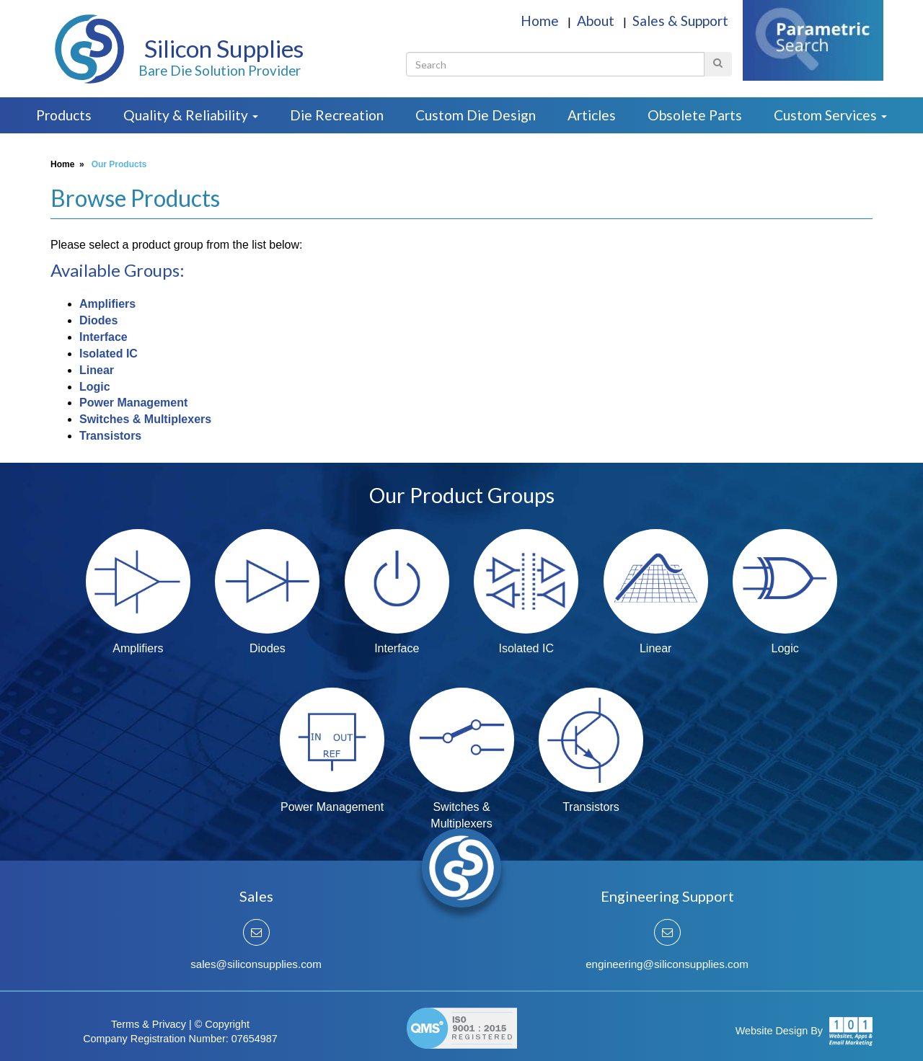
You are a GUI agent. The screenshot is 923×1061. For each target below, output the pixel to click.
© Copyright (222, 1024)
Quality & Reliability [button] (190, 115)
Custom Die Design (475, 115)
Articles (592, 115)
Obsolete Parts (695, 115)
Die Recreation (337, 115)
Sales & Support (680, 20)
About (597, 20)
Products (64, 115)
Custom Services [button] (830, 115)
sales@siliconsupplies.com (256, 964)
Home (541, 20)
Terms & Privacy (148, 1024)
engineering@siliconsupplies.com (667, 964)
